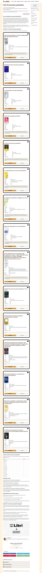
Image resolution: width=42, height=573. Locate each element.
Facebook (9, 553)
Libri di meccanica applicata (7, 564)
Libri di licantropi (33, 13)
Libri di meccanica (6, 562)
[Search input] (34, 9)
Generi (15, 1)
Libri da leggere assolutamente (35, 5)
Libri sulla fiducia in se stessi (34, 23)
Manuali (22, 1)
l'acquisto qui (9, 486)
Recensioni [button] (22, 57)
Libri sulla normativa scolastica (34, 16)
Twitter (23, 553)
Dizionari (25, 1)
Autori (12, 1)
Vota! (16, 547)
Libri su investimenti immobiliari (34, 20)
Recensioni (18, 1)
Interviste (32, 1)
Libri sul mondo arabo (34, 25)
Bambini (36, 1)
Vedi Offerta (10, 57)
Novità (29, 1)
